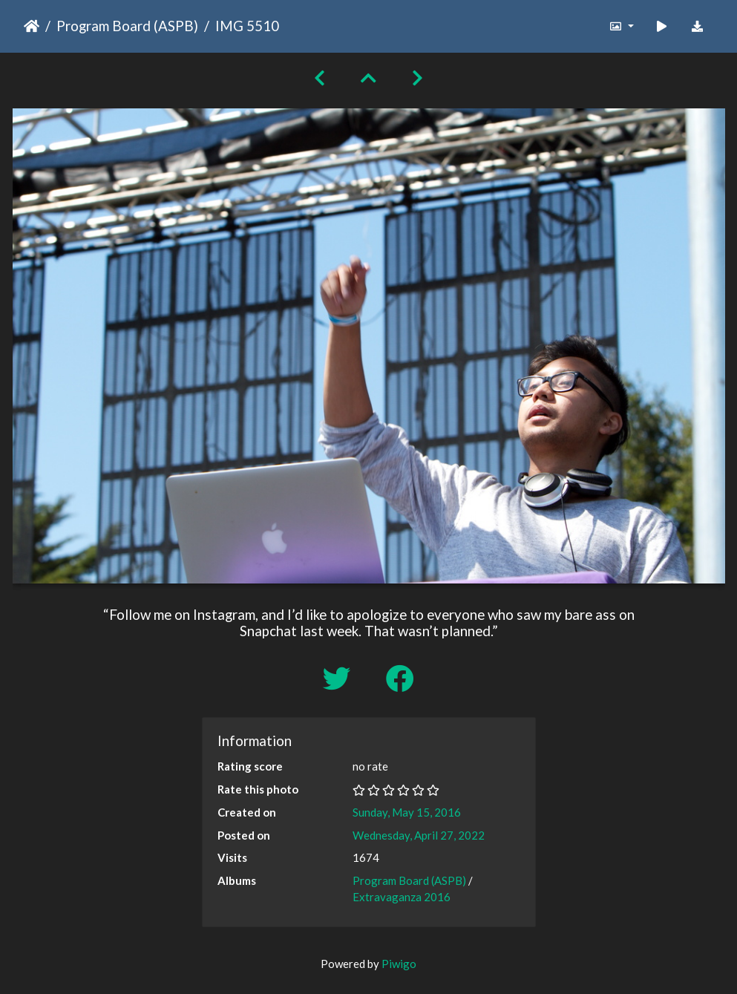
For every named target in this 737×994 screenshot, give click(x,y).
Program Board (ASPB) (127, 25)
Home (31, 26)
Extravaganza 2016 (402, 896)
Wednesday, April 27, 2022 (419, 835)
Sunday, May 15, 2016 (407, 812)
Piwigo (398, 963)
